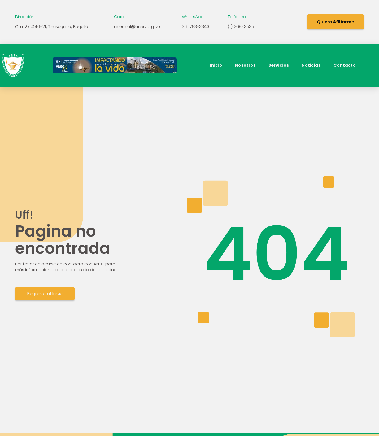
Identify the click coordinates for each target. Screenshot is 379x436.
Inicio (216, 65)
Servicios (278, 65)
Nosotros (245, 65)
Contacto (344, 65)
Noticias (311, 65)
